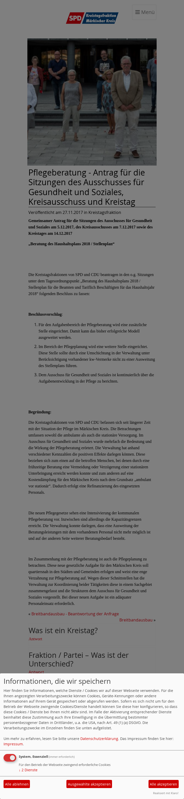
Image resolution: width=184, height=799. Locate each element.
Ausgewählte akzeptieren (89, 784)
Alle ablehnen (17, 784)
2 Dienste (28, 769)
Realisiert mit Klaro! (165, 793)
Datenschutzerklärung (99, 738)
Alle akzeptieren (163, 784)
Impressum (13, 744)
